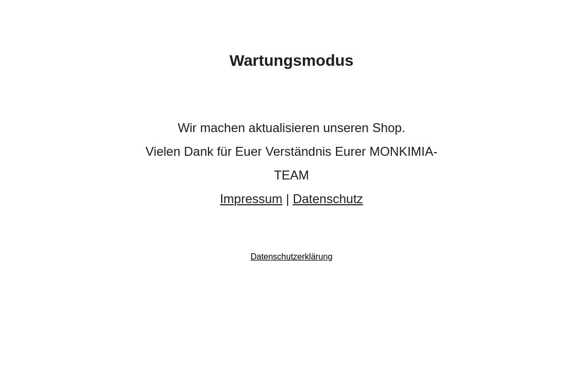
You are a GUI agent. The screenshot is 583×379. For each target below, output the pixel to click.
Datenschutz (328, 199)
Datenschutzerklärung (292, 256)
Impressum (251, 199)
